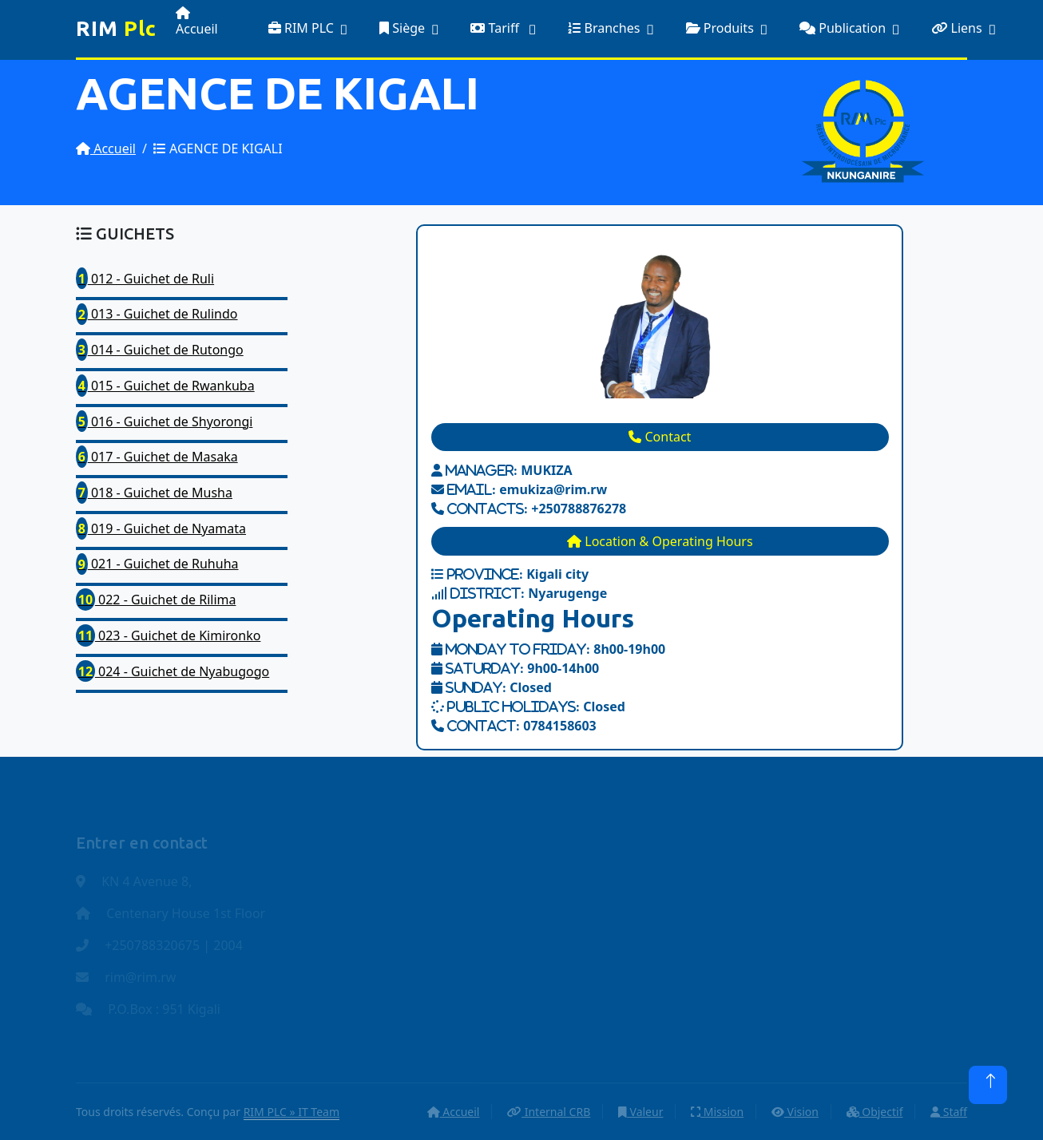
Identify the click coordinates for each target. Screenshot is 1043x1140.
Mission (717, 1111)
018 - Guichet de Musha (154, 492)
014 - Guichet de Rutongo (160, 349)
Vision (795, 1111)
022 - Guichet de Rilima (156, 599)
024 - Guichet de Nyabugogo (172, 671)
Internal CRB (548, 1111)
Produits (720, 28)
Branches (604, 28)
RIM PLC (301, 28)
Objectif (875, 1111)
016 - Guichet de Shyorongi (164, 421)
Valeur (641, 1111)
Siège (402, 28)
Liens (956, 28)
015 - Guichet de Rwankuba (165, 385)
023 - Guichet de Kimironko (168, 635)
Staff (948, 1111)
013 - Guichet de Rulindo (157, 314)
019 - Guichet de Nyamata (161, 528)
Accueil (197, 22)
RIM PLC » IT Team (291, 1111)
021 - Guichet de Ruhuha (157, 564)
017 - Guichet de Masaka (157, 456)
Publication (842, 28)
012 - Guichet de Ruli (145, 278)
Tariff (496, 28)
